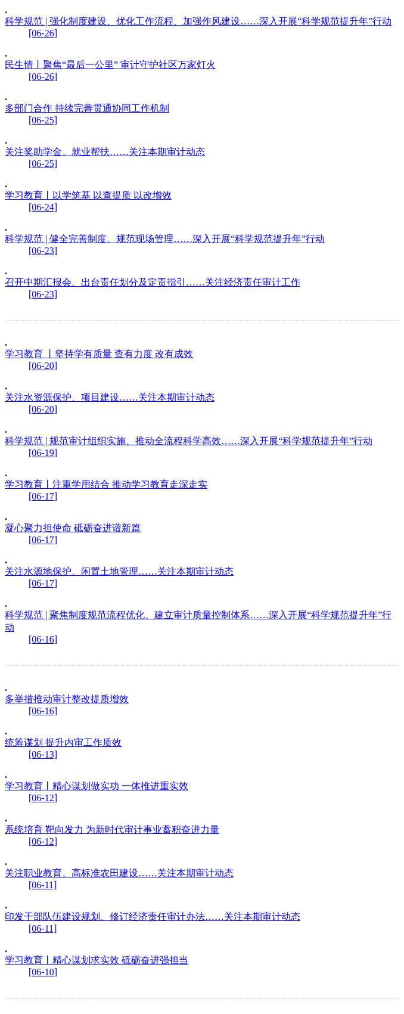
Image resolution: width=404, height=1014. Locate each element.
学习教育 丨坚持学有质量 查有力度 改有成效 (99, 354)
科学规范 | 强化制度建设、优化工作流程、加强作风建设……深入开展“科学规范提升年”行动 (198, 21)
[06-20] (43, 366)
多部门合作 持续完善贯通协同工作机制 (87, 108)
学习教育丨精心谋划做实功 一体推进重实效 (96, 786)
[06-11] (43, 885)
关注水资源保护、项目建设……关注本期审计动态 (110, 397)
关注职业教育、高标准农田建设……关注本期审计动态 (119, 873)
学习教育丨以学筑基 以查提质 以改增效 (88, 195)
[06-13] (43, 754)
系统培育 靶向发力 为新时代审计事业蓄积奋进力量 (112, 829)
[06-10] (43, 972)
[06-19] (43, 453)
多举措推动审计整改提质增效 (67, 699)
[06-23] (43, 251)
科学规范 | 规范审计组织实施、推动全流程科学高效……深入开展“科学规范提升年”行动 (188, 441)
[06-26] (43, 33)
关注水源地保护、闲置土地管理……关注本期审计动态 (119, 571)
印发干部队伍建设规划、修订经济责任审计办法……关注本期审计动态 (152, 916)
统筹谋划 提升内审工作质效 (63, 742)
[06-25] (43, 120)
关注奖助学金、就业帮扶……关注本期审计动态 (105, 152)
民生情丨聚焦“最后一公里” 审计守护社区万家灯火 (110, 65)
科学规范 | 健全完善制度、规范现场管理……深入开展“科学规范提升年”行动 (165, 239)
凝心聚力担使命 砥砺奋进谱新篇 (73, 528)
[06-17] (43, 496)
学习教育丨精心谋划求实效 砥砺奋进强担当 (96, 960)
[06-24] (43, 207)
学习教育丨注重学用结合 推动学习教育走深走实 (106, 484)
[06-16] (43, 639)
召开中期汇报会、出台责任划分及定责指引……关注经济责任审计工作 (152, 282)
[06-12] (43, 798)
